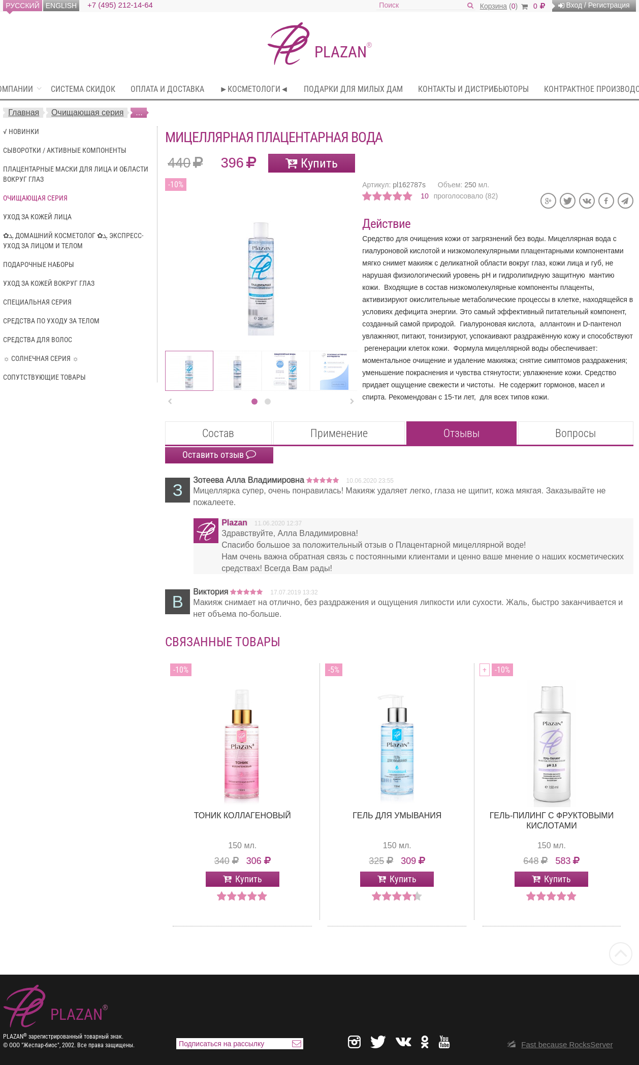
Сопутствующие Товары (44, 377)
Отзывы (461, 433)
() (504, 6)
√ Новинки (21, 131)
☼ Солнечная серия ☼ (41, 358)
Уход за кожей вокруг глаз (48, 283)
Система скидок (83, 89)
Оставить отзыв (219, 454)
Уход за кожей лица (37, 217)
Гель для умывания (397, 815)
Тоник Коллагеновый (242, 815)
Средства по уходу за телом (51, 321)
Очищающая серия (87, 112)
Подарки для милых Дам (353, 89)
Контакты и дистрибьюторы (473, 89)
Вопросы (575, 433)
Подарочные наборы (38, 264)
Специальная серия (37, 302)
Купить (319, 163)
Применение (339, 433)
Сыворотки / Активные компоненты (64, 150)
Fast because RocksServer (567, 1044)
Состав (218, 433)
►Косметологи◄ (254, 89)
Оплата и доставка (167, 89)
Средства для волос (37, 340)
